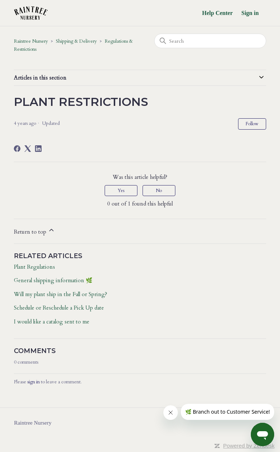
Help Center (217, 13)
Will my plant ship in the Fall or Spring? (60, 294)
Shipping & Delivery (76, 41)
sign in (33, 382)
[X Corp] (27, 148)
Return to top (34, 230)
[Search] (210, 41)
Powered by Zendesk (249, 446)
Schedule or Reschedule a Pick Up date (59, 307)
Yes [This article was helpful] (121, 191)
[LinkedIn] (38, 148)
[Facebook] (17, 148)
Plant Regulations (34, 267)
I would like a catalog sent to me (51, 321)
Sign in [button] (250, 13)
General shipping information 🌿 (53, 280)
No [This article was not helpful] (159, 191)
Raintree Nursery (31, 41)
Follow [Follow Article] (252, 124)
